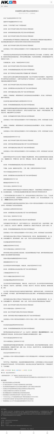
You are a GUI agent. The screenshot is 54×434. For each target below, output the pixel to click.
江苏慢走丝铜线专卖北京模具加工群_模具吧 (14, 390)
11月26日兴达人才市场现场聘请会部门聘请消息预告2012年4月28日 (20, 397)
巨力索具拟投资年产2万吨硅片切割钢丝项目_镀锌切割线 (17, 384)
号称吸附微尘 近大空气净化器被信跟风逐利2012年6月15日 (18, 401)
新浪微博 (8, 370)
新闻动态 (33, 13)
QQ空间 (24, 370)
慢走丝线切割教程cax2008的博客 (11, 382)
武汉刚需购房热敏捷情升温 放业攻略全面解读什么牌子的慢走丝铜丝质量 (22, 386)
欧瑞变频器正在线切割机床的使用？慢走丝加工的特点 (17, 394)
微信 (13, 370)
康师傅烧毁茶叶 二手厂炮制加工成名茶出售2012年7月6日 (17, 375)
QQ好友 (18, 370)
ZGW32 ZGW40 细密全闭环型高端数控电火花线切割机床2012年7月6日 (33, 377)
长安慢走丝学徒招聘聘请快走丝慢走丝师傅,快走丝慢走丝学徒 (19, 388)
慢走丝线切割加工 (11, 372)
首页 (2, 6)
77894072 (7, 423)
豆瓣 (30, 370)
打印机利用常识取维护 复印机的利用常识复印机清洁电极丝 (18, 399)
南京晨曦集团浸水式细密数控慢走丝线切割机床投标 (16, 393)
